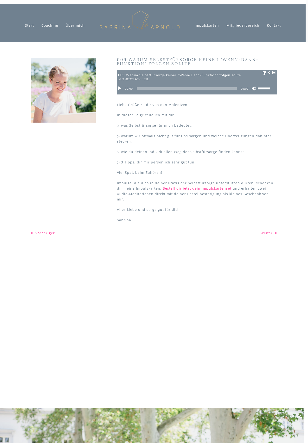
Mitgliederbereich (242, 25)
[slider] (187, 88)
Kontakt (274, 25)
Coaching (49, 25)
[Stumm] (253, 88)
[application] (197, 88)
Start (29, 25)
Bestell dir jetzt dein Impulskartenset (197, 188)
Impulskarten (207, 25)
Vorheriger (43, 233)
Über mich (75, 25)
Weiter (269, 233)
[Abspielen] (119, 88)
